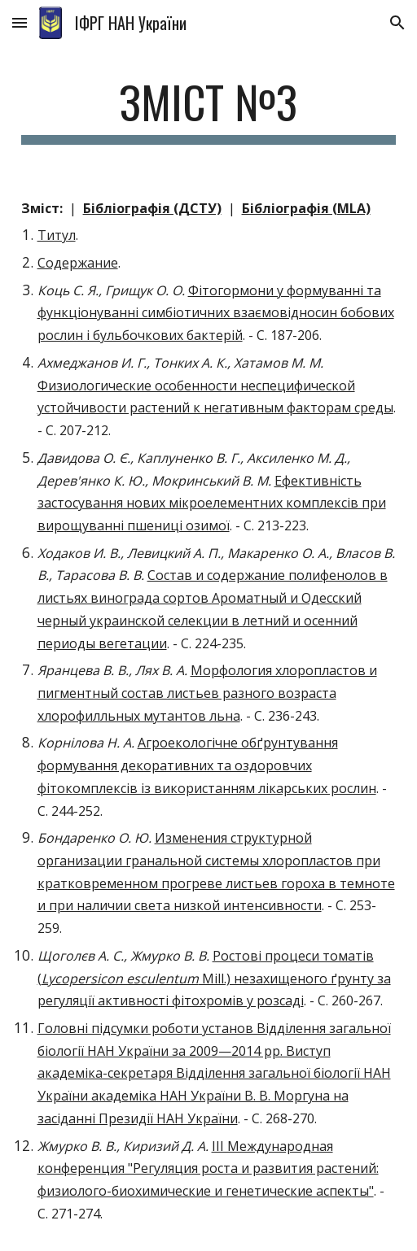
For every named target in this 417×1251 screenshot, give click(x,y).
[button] (19, 22)
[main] (209, 109)
